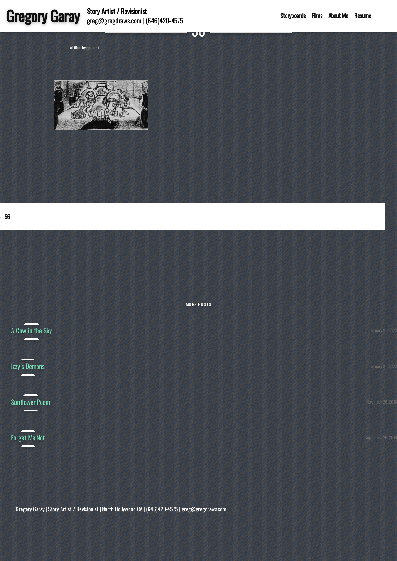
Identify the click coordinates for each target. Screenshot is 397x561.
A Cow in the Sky (31, 330)
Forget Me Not (28, 437)
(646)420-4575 (164, 20)
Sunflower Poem (30, 402)
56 (7, 216)
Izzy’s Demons (28, 366)
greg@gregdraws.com (114, 20)
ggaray (91, 47)
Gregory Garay (43, 16)
